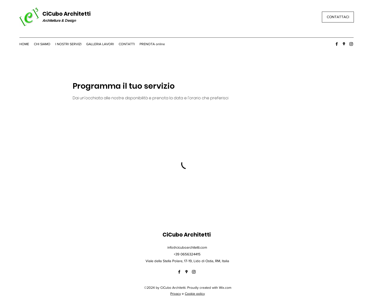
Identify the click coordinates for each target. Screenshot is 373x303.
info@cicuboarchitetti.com (187, 247)
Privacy (175, 294)
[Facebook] (336, 44)
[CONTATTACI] (338, 17)
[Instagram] (351, 44)
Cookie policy (195, 294)
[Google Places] (344, 44)
